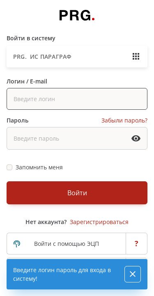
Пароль (17, 120)
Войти (77, 192)
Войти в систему (31, 38)
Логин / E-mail (27, 81)
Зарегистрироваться (99, 222)
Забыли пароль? (124, 120)
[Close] (132, 274)
